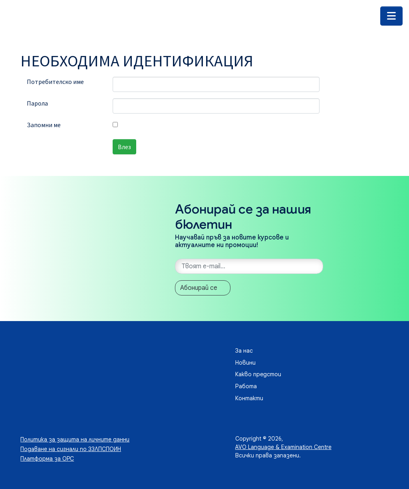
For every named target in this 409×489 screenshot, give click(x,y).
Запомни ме (44, 125)
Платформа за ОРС (47, 458)
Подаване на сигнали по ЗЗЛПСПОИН (70, 449)
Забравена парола (52, 168)
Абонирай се (198, 288)
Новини (245, 362)
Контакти (249, 398)
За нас (244, 350)
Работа (246, 386)
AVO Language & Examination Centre (283, 447)
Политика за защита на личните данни (74, 439)
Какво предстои (258, 374)
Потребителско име (55, 82)
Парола (37, 103)
